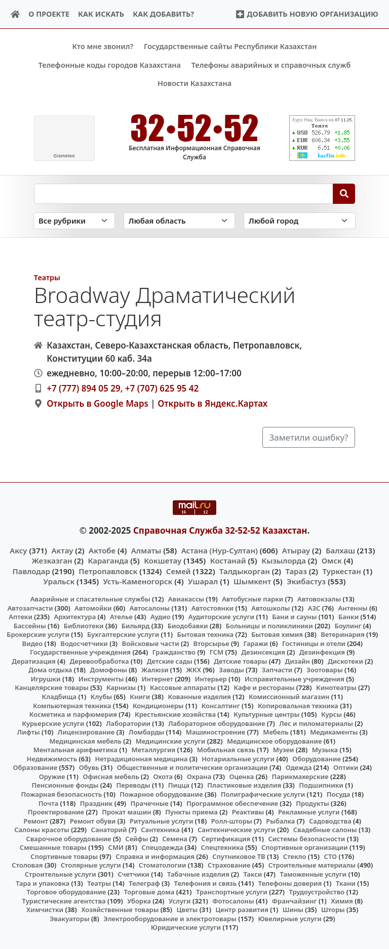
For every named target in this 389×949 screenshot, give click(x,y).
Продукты (312, 802)
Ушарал (203, 581)
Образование (35, 767)
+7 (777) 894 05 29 (83, 388)
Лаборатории (128, 722)
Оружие (52, 776)
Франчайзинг (294, 900)
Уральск (59, 581)
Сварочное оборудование (68, 838)
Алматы (146, 550)
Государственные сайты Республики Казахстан (230, 46)
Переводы (133, 785)
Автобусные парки (252, 598)
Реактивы (248, 811)
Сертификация (226, 838)
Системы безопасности (306, 838)
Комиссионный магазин (289, 696)
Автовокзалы (319, 598)
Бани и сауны (294, 616)
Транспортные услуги (231, 891)
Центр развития (241, 909)
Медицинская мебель (85, 740)
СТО (330, 856)
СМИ (116, 847)
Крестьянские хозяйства (175, 714)
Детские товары (240, 660)
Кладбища (59, 696)
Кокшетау (162, 560)
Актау (62, 550)
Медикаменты (334, 732)
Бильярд (136, 625)
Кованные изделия (199, 696)
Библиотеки (84, 625)
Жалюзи (155, 669)
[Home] (15, 14)
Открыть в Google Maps (97, 403)
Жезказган (51, 560)
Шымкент (252, 581)
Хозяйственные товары (120, 909)
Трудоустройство (316, 891)
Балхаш (340, 550)
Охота (162, 776)
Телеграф (144, 882)
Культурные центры (266, 714)
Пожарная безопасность (61, 794)
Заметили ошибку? (308, 437)
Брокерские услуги (38, 634)
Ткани (346, 882)
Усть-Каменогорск (138, 581)
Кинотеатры (336, 687)
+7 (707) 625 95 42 (162, 388)
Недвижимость (52, 758)
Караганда (108, 560)
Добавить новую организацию (307, 14)
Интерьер (210, 678)
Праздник (96, 802)
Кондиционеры (158, 705)
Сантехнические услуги (237, 829)
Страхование (229, 865)
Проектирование (56, 811)
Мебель (275, 732)
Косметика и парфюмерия (73, 714)
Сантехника (160, 829)
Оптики (345, 767)
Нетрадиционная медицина (141, 758)
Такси (252, 874)
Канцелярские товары (52, 687)
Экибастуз (306, 581)
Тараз (295, 571)
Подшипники (321, 785)
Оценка (241, 776)
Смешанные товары (53, 847)
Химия (342, 900)
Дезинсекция (263, 652)
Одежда (299, 767)
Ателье (121, 616)
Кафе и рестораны (264, 687)
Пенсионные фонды (64, 785)
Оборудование (316, 758)
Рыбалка (280, 820)
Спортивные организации (304, 847)
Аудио (160, 616)
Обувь (89, 767)
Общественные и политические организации (192, 767)
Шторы (333, 909)
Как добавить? (163, 14)
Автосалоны (150, 607)
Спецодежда (162, 847)
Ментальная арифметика (75, 749)
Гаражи (255, 643)
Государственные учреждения (80, 652)
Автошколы (270, 607)
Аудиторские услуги (221, 616)
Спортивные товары (64, 856)
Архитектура (75, 616)
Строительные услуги (60, 874)
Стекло (294, 856)
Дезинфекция (322, 652)
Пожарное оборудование (161, 794)
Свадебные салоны (325, 829)
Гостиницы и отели (313, 643)
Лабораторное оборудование (216, 722)
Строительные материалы (312, 865)
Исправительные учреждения (294, 678)
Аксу (18, 550)
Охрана (199, 776)
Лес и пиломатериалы (316, 722)
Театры (47, 277)
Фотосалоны (233, 900)
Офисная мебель (111, 776)
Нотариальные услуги (238, 758)
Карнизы (121, 687)
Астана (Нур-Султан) (219, 550)
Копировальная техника (298, 705)
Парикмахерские (300, 776)
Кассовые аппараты (183, 687)
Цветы (187, 909)
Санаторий (109, 829)
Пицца (178, 785)
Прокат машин (126, 811)
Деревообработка (99, 660)
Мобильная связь (226, 749)
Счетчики (133, 874)
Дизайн (297, 660)
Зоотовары (324, 669)
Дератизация (33, 660)
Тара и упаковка (42, 882)
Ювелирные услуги (289, 918)
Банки (348, 616)
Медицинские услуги (171, 740)
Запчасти (277, 669)
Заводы (231, 669)
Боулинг (347, 625)
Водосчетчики (83, 643)
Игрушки (45, 678)
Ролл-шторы (231, 820)
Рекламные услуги (309, 811)
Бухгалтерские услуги (123, 634)
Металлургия (154, 749)
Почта (48, 802)
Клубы (101, 696)
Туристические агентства (63, 900)
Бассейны (30, 625)
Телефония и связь (205, 882)
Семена (174, 838)
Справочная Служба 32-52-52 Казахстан (220, 530)
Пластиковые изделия (244, 785)
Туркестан (341, 571)
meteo (64, 155)
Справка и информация (154, 856)
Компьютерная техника (72, 705)
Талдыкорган (244, 571)
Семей (178, 571)
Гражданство (174, 652)
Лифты (28, 732)
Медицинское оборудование (274, 740)
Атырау (296, 550)
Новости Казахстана (194, 83)
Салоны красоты (41, 829)
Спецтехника (222, 847)
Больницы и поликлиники (269, 625)
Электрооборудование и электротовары (170, 918)
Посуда (339, 794)
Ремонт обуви (93, 820)
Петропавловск (108, 571)
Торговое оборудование (66, 891)
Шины (293, 909)
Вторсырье (211, 643)
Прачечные (150, 802)
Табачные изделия (198, 874)
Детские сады (169, 660)
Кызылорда (283, 560)
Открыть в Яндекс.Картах (212, 403)
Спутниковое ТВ (238, 856)
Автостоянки (212, 607)
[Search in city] (299, 220)
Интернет (157, 678)
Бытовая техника (205, 634)
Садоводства (330, 820)
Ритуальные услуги (161, 820)
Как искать (101, 14)
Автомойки (92, 607)
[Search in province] (179, 220)
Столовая (27, 865)
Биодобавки (188, 625)
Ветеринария (342, 634)
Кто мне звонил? (102, 46)
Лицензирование (86, 732)
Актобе (102, 550)
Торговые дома (149, 891)
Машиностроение (215, 732)
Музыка (325, 749)
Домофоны (108, 669)
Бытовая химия (277, 634)
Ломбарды (146, 732)
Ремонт (36, 820)
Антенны (353, 607)
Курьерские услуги (53, 722)
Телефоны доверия (290, 882)
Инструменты (101, 678)
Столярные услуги (91, 865)
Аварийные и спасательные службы (90, 598)
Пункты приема (191, 811)
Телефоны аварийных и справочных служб (271, 65)
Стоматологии (162, 865)
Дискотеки (345, 660)
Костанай (228, 560)
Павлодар (31, 571)
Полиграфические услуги (263, 794)
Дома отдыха (50, 669)
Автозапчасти (30, 607)
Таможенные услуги (313, 874)
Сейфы (136, 838)
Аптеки (20, 616)
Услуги (180, 900)
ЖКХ (193, 669)
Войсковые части (150, 643)
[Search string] (183, 193)
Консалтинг (221, 705)
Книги (140, 696)
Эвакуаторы (70, 918)
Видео (32, 643)
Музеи (283, 749)
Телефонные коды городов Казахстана (109, 65)
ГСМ (216, 652)
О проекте (48, 14)
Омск (332, 560)
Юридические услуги (186, 927)
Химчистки (44, 909)
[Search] (344, 193)
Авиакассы (186, 598)
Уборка (139, 900)
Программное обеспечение (232, 802)
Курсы (331, 714)
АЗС (314, 607)
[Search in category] (74, 220)
